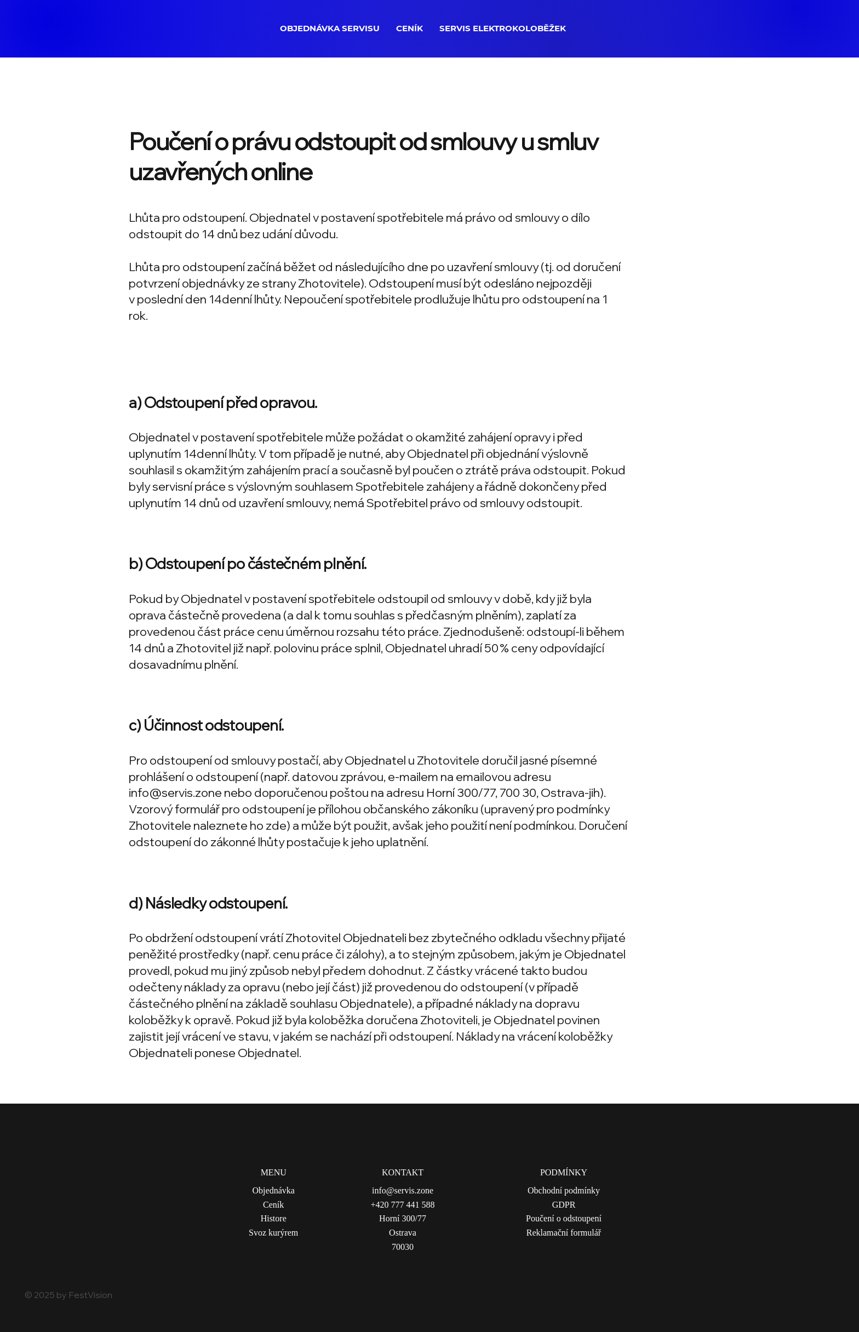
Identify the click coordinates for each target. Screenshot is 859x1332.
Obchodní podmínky (564, 1190)
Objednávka (274, 1190)
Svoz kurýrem (273, 1232)
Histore (274, 1218)
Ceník (273, 1204)
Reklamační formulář (563, 1232)
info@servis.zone (175, 792)
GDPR (564, 1204)
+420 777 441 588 (402, 1204)
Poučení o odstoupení (564, 1218)
